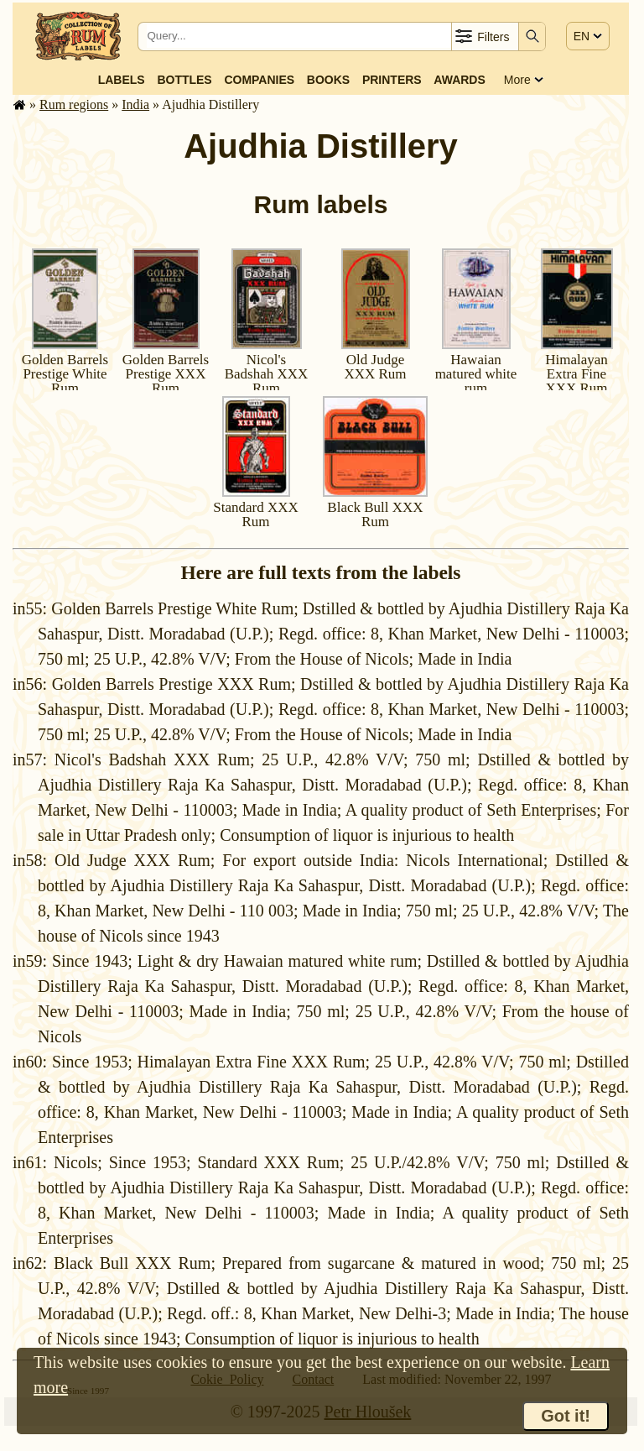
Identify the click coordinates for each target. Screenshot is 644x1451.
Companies (259, 79)
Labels (121, 79)
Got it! (565, 1416)
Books (328, 79)
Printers (392, 79)
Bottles (184, 79)
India (135, 104)
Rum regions (73, 104)
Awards (459, 79)
